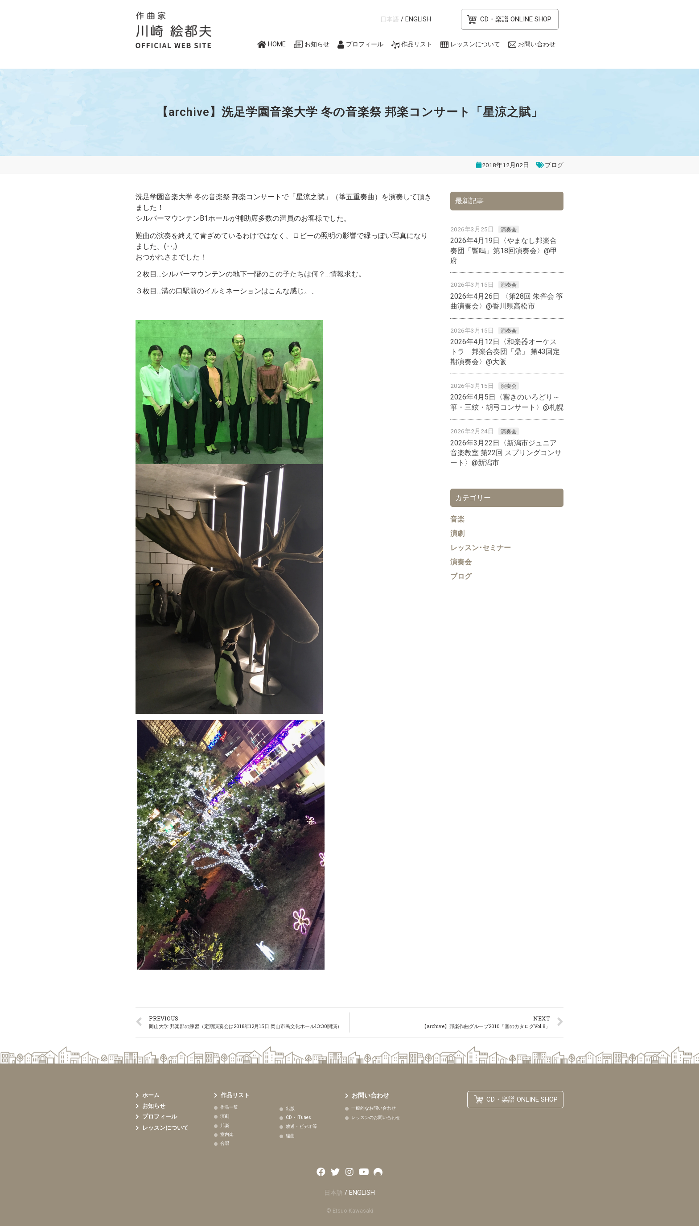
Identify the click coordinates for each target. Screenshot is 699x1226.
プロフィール (364, 44)
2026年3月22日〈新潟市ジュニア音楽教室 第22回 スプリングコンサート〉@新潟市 (506, 453)
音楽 (457, 519)
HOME (277, 44)
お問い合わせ (536, 44)
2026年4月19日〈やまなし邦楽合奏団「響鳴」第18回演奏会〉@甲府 (503, 250)
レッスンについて (475, 44)
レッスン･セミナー (480, 547)
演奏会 (509, 229)
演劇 (457, 533)
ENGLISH (418, 19)
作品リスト (416, 44)
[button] (510, 19)
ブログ (554, 165)
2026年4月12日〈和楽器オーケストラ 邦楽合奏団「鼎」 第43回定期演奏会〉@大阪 (505, 351)
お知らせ (316, 44)
